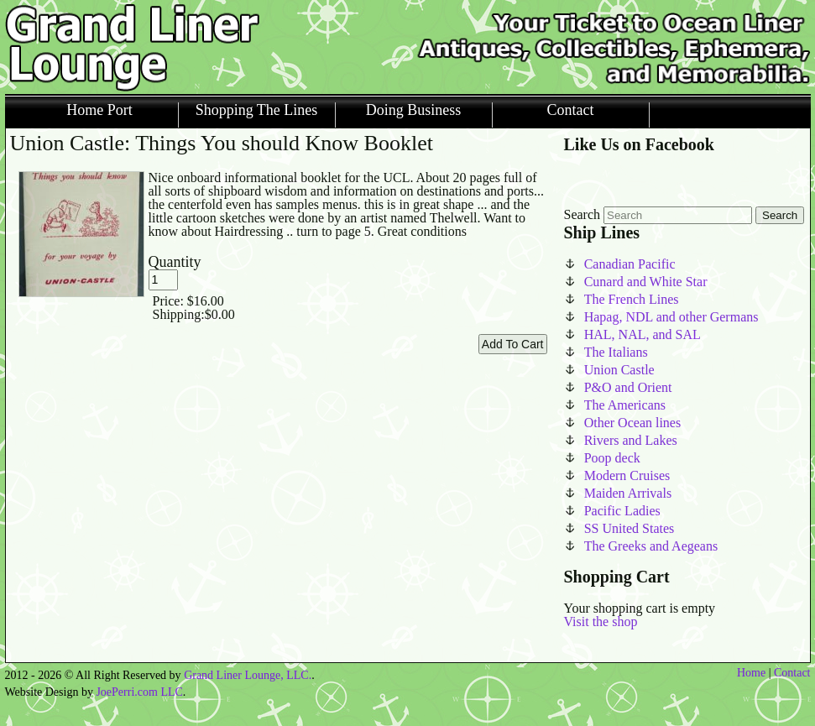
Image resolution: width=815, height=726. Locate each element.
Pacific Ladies (622, 511)
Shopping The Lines (257, 110)
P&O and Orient (628, 387)
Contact (570, 110)
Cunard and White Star (646, 281)
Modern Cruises (627, 475)
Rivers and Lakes (630, 440)
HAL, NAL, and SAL (642, 334)
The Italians (616, 352)
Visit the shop (601, 621)
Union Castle (619, 370)
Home (751, 672)
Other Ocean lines (633, 422)
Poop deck (612, 458)
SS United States (629, 528)
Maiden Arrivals (627, 493)
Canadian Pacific (630, 264)
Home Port (99, 110)
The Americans (625, 405)
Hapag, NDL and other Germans (671, 317)
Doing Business (414, 110)
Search (582, 214)
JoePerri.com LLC (139, 692)
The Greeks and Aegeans (651, 546)
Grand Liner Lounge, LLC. (247, 675)
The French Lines (631, 299)
